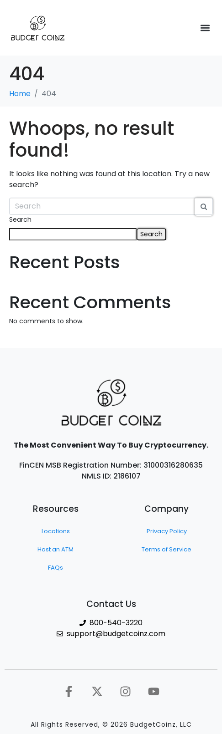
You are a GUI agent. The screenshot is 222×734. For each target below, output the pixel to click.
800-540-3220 (116, 622)
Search (20, 219)
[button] (205, 28)
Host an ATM (55, 549)
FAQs (55, 567)
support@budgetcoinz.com (116, 633)
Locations (56, 531)
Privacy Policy (167, 531)
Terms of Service (166, 549)
